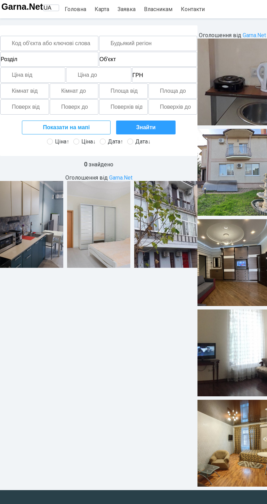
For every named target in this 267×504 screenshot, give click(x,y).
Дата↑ (111, 141)
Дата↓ (139, 141)
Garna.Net (22, 6)
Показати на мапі (66, 127)
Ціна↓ (84, 141)
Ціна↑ (58, 141)
